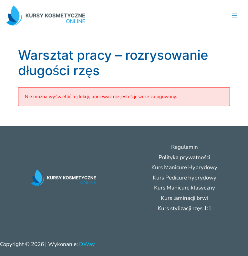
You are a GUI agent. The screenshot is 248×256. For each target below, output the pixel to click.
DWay (87, 244)
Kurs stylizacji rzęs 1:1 (185, 208)
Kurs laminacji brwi (184, 198)
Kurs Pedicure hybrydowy (184, 177)
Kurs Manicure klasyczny (184, 187)
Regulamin (184, 147)
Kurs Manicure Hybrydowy (184, 167)
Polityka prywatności (184, 157)
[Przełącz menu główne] (234, 15)
